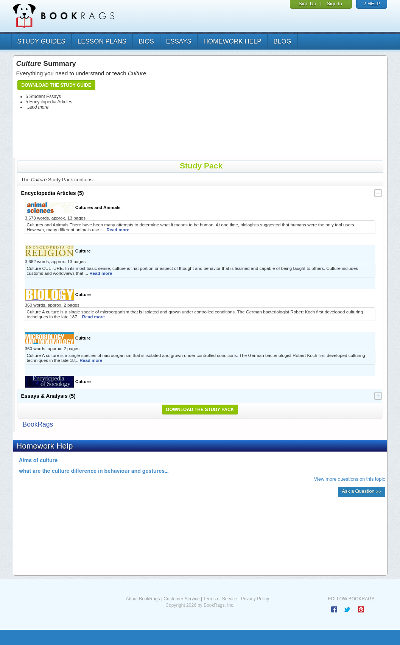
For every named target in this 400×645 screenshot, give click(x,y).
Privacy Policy (255, 598)
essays (178, 41)
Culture (58, 251)
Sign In (334, 3)
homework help (232, 41)
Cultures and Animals (73, 207)
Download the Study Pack (200, 409)
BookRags (38, 424)
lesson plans (102, 41)
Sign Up (307, 3)
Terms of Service (220, 598)
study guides (41, 41)
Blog (282, 41)
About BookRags (143, 598)
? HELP (371, 3)
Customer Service (181, 598)
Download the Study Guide (56, 85)
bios (146, 41)
